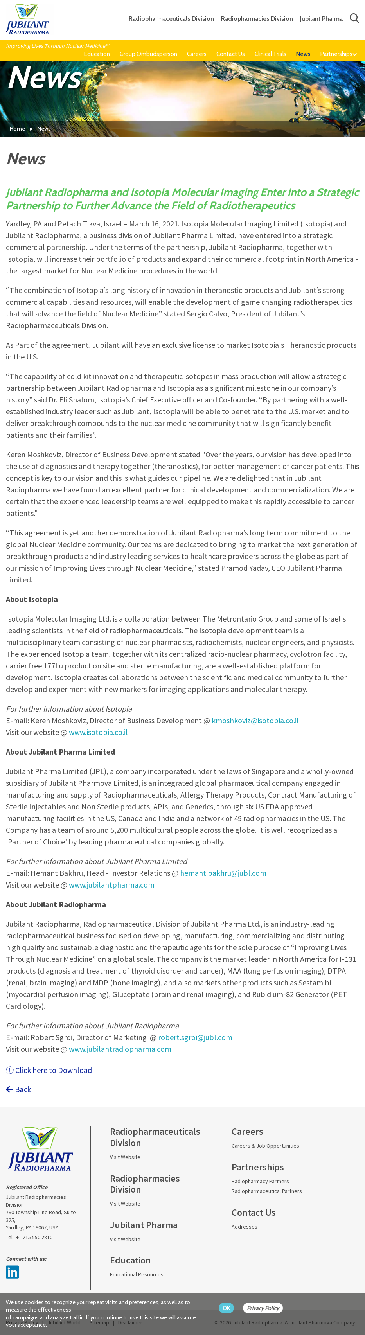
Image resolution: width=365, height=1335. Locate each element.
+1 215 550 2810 (34, 1237)
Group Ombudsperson (148, 53)
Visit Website (125, 1157)
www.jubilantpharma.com (112, 884)
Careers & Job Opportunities (265, 1145)
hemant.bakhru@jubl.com (223, 873)
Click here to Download (49, 1070)
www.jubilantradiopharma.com (120, 1049)
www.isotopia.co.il (98, 732)
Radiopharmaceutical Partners (267, 1191)
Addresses (244, 1226)
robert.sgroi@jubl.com (195, 1037)
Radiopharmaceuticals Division (171, 18)
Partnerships (336, 53)
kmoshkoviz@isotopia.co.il (255, 720)
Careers (197, 53)
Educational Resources (137, 1274)
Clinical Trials (270, 53)
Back (18, 1089)
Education (97, 53)
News (303, 53)
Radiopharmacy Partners (260, 1181)
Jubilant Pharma (321, 18)
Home (17, 128)
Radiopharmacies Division (257, 18)
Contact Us (230, 53)
